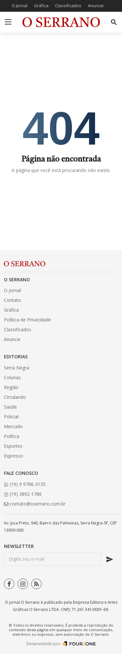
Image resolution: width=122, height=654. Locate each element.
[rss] (36, 584)
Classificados (68, 5)
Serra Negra (16, 368)
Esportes (13, 446)
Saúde (10, 407)
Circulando (15, 397)
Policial (11, 416)
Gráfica (41, 5)
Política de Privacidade (27, 320)
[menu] (8, 22)
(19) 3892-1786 (23, 494)
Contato (12, 300)
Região (11, 387)
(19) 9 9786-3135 (25, 484)
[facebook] (9, 584)
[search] (114, 22)
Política (11, 436)
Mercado (13, 426)
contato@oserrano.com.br (34, 504)
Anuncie (96, 5)
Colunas (12, 377)
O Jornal (19, 5)
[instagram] (23, 584)
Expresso (13, 456)
